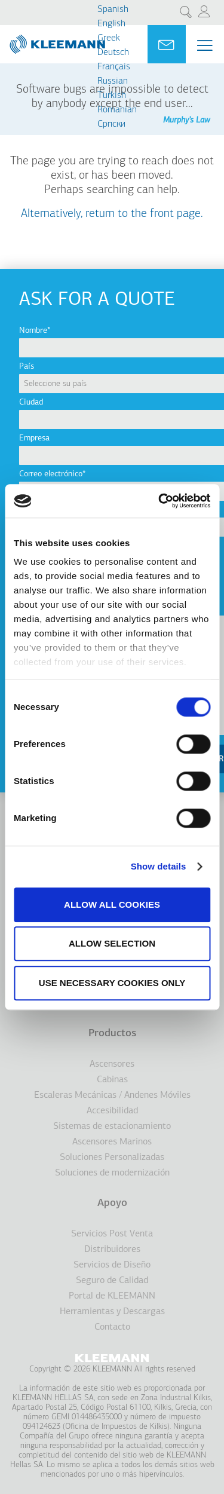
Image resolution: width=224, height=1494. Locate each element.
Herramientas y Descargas (112, 1312)
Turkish (111, 95)
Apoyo (112, 1203)
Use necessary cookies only (112, 983)
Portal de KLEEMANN (112, 1296)
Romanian (117, 110)
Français (113, 67)
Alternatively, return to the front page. (112, 214)
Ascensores (112, 1064)
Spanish (112, 9)
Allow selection (112, 943)
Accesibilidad (112, 1111)
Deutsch (113, 52)
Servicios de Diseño (112, 1265)
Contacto (112, 1327)
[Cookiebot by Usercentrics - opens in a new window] (159, 501)
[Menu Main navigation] (204, 45)
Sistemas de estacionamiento (112, 1126)
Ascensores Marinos (112, 1142)
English (111, 24)
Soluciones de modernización (112, 1173)
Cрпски (111, 124)
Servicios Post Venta (112, 1234)
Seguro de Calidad (112, 1280)
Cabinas (112, 1080)
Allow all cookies (112, 904)
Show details (158, 866)
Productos (112, 1033)
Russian (112, 81)
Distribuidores (112, 1249)
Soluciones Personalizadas (112, 1157)
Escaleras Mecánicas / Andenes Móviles (112, 1095)
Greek (108, 38)
